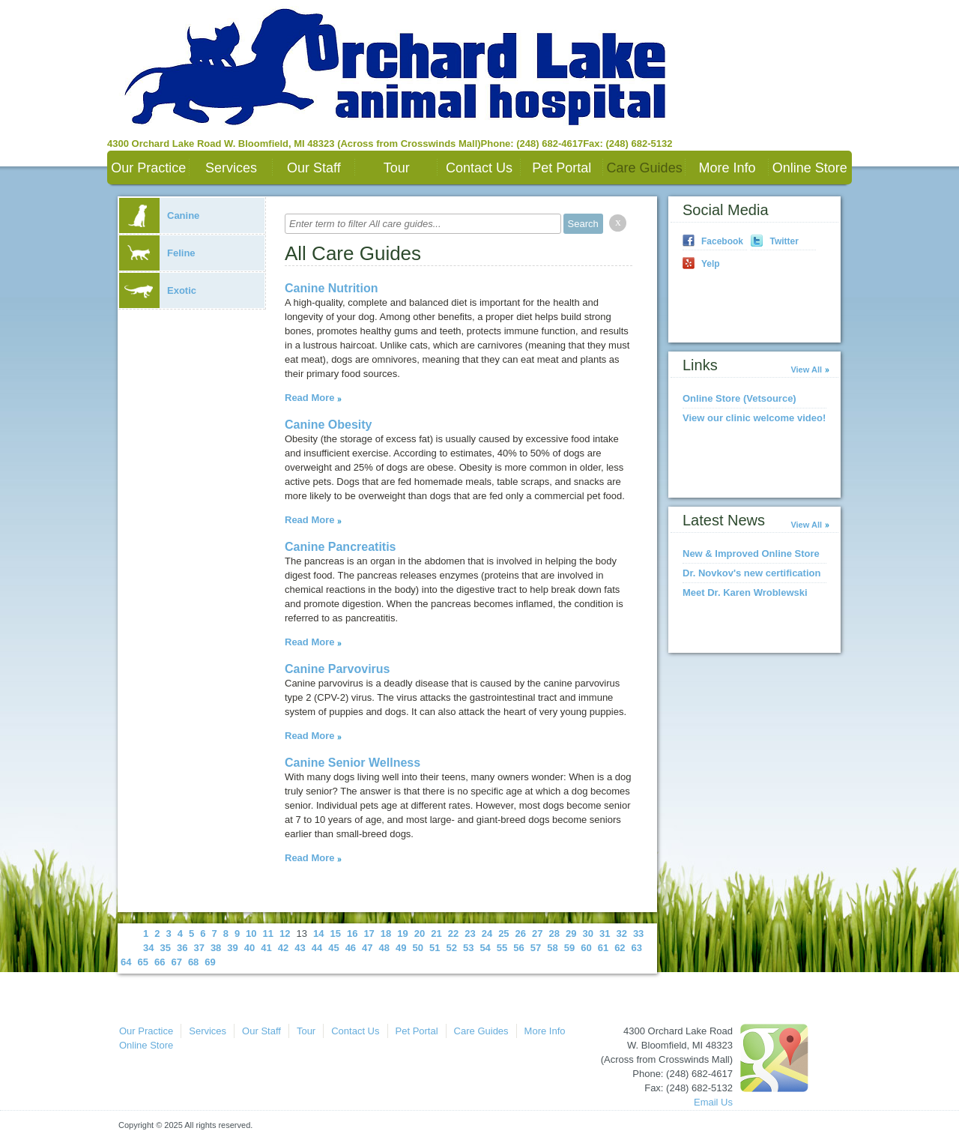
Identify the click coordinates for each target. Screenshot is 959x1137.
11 (268, 933)
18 (386, 933)
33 (638, 933)
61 (603, 947)
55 (502, 947)
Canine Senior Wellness (352, 762)
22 (453, 933)
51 (434, 947)
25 (503, 933)
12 (284, 933)
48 (384, 947)
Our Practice (148, 167)
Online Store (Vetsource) (739, 398)
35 (165, 947)
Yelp (710, 264)
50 (418, 947)
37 (198, 947)
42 (283, 947)
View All (806, 369)
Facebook (722, 241)
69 (210, 962)
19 (402, 933)
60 (586, 947)
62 (619, 947)
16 (352, 933)
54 (485, 947)
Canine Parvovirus (337, 669)
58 (552, 947)
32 (621, 933)
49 (401, 947)
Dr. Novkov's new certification (751, 573)
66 (159, 962)
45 (333, 947)
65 (142, 962)
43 (299, 947)
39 (232, 947)
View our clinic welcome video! (754, 417)
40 (249, 947)
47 (367, 947)
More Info (726, 167)
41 (266, 947)
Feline (157, 253)
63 (637, 947)
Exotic (157, 290)
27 (537, 933)
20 (419, 933)
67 (176, 962)
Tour (397, 167)
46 (350, 947)
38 (216, 947)
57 (535, 947)
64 (126, 962)
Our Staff (314, 167)
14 (318, 933)
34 (148, 947)
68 (193, 962)
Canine (159, 215)
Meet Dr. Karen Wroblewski (745, 592)
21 (436, 933)
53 (468, 947)
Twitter (783, 241)
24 (487, 933)
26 (520, 933)
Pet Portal (561, 167)
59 (569, 947)
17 (368, 933)
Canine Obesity (328, 424)
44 (317, 947)
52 (451, 947)
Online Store (809, 167)
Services (231, 167)
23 (470, 933)
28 (554, 933)
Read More (309, 397)
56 (518, 947)
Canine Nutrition (331, 288)
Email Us (713, 1102)
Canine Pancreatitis (340, 546)
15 (335, 933)
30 (587, 933)
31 (604, 933)
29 (571, 933)
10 (251, 933)
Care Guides (645, 167)
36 (182, 947)
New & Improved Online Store (751, 553)
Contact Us (479, 167)
